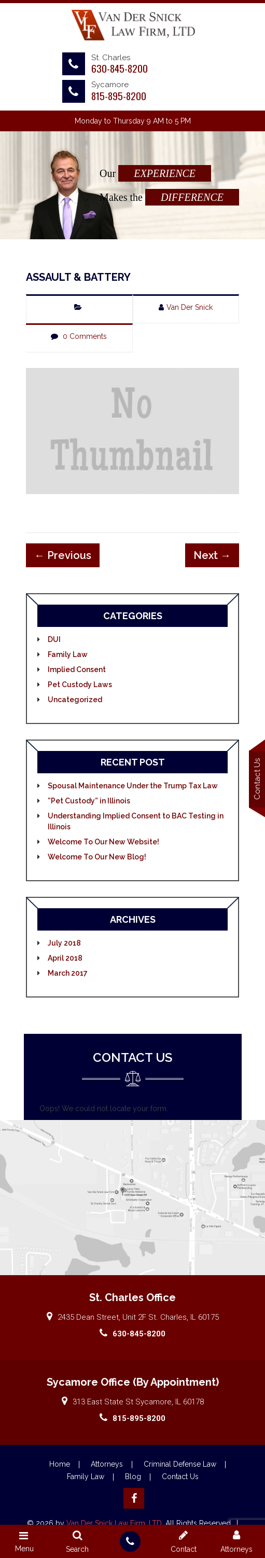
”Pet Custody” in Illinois (87, 803)
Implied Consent (75, 672)
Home (59, 1467)
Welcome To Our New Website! (101, 844)
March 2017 (66, 976)
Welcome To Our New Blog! (95, 859)
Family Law (66, 657)
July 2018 (62, 945)
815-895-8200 (118, 95)
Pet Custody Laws (78, 687)
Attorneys (107, 1467)
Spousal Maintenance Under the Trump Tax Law (131, 788)
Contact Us (180, 1479)
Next (214, 558)
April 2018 (63, 960)
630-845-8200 (119, 68)
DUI (52, 642)
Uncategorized (73, 702)
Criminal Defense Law (180, 1467)
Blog (133, 1479)
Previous (60, 558)
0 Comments (84, 336)
